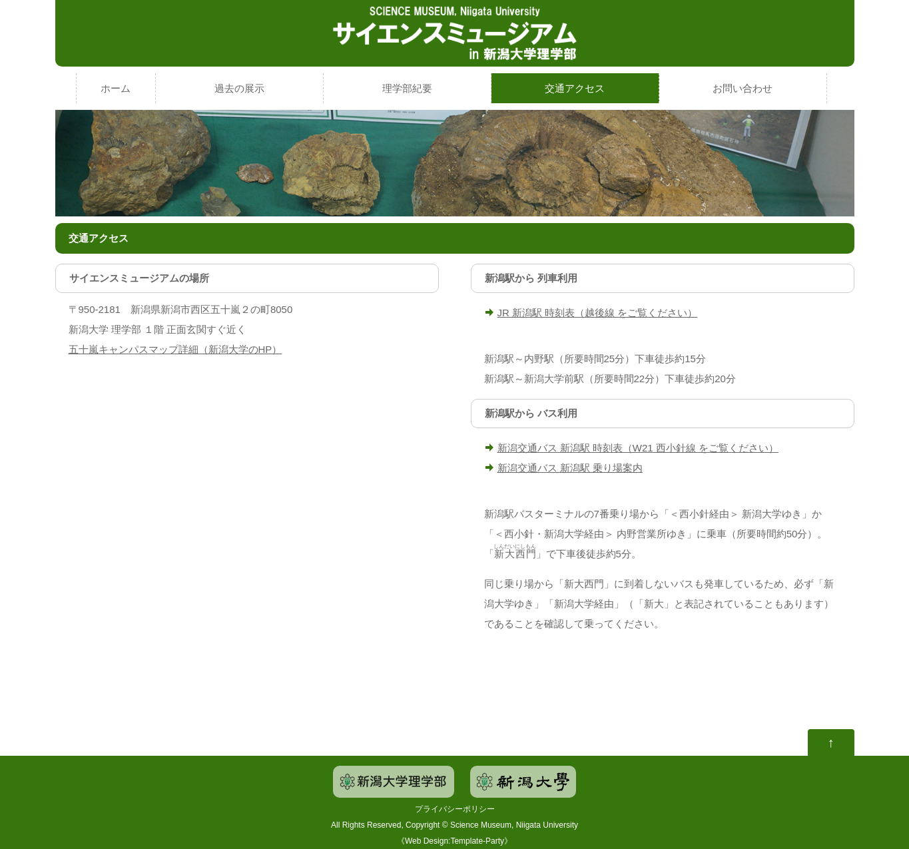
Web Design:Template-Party (454, 841)
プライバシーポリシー (455, 809)
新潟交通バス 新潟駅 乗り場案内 (570, 467)
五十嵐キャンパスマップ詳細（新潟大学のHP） (175, 349)
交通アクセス (575, 88)
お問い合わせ (742, 88)
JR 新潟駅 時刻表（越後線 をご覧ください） (597, 312)
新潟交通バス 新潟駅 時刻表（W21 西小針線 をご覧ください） (638, 447)
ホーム (116, 88)
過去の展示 (239, 88)
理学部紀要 (407, 88)
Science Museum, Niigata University (514, 825)
